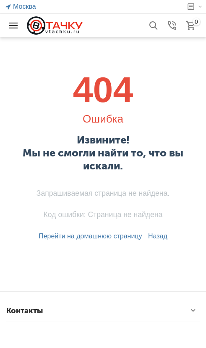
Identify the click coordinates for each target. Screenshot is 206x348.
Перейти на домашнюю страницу (90, 236)
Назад (157, 236)
